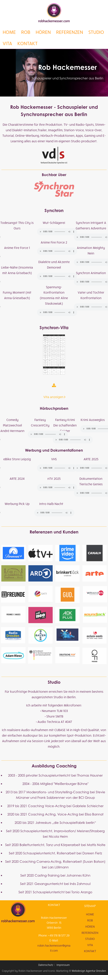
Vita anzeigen (53, 281)
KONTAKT (27, 43)
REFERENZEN (69, 32)
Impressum (63, 964)
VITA (7, 43)
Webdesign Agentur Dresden (89, 970)
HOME (9, 32)
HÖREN (43, 32)
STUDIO (96, 32)
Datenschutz (45, 964)
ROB (25, 32)
